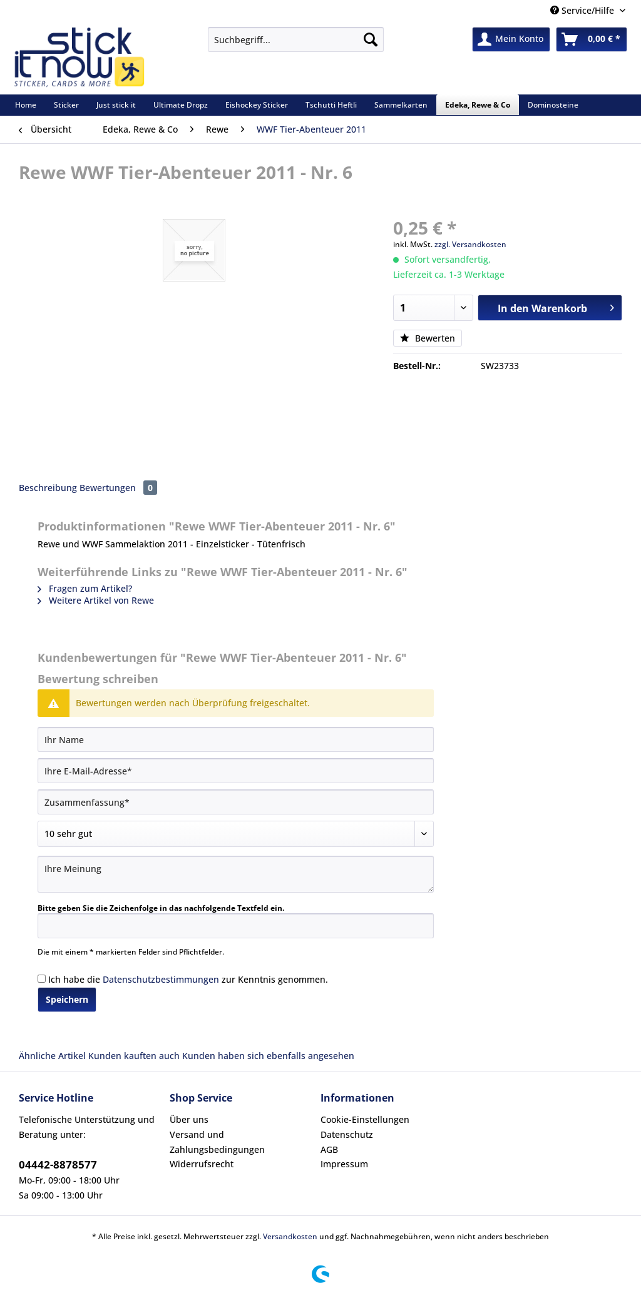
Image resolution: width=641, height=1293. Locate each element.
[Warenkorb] (591, 39)
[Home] (25, 104)
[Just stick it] (116, 104)
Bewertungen (118, 488)
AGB (329, 1149)
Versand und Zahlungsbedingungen (217, 1141)
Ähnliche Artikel (52, 1056)
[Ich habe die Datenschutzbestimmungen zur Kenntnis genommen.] (42, 979)
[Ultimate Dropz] (181, 104)
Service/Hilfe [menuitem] (583, 10)
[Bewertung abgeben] (236, 834)
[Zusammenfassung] (236, 801)
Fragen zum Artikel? (85, 588)
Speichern (67, 999)
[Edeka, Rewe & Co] (477, 104)
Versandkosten (290, 1236)
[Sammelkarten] (401, 104)
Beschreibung (48, 488)
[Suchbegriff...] (296, 39)
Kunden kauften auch (134, 1056)
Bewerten (427, 338)
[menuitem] (296, 45)
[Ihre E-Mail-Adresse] (236, 770)
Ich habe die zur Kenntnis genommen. (188, 979)
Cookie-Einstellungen (364, 1119)
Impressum (344, 1164)
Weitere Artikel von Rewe (96, 600)
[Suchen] (370, 39)
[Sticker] (66, 104)
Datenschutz (346, 1134)
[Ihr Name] (236, 739)
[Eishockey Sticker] (257, 104)
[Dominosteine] (553, 104)
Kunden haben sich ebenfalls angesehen (268, 1056)
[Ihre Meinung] (236, 874)
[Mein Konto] (511, 39)
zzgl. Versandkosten (470, 244)
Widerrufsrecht (201, 1164)
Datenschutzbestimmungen (161, 979)
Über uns (189, 1119)
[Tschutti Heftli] (331, 104)
